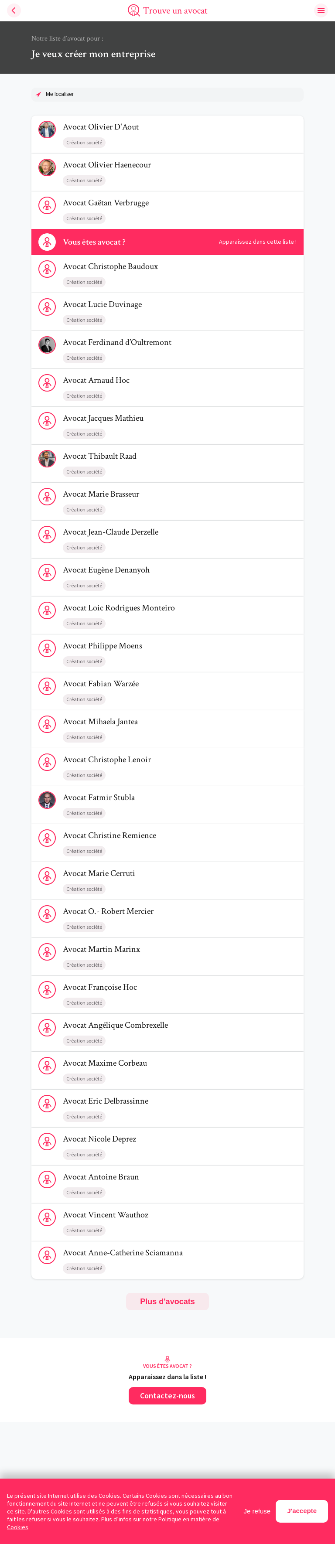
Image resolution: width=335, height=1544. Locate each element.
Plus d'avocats (167, 1301)
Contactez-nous (167, 1396)
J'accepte (302, 1510)
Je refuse (257, 1511)
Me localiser (60, 94)
